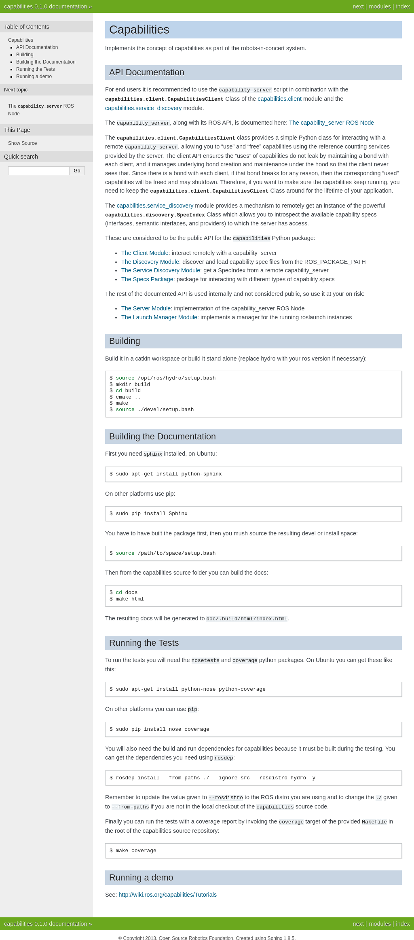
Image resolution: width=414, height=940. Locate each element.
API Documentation (37, 47)
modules (380, 6)
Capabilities (20, 40)
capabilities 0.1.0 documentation (45, 6)
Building (25, 54)
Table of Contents (26, 26)
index (403, 6)
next (358, 6)
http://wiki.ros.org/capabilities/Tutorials (168, 888)
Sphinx (275, 932)
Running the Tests (35, 69)
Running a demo (34, 76)
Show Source (22, 143)
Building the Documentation (46, 62)
